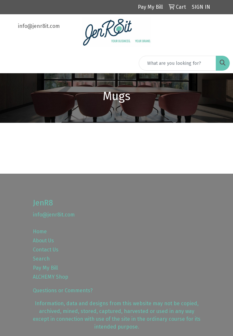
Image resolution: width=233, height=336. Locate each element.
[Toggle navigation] (10, 63)
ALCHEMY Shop (50, 277)
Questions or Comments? (63, 290)
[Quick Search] (177, 63)
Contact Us (45, 250)
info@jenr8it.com (39, 26)
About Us (43, 241)
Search (41, 259)
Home (40, 231)
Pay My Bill (45, 268)
